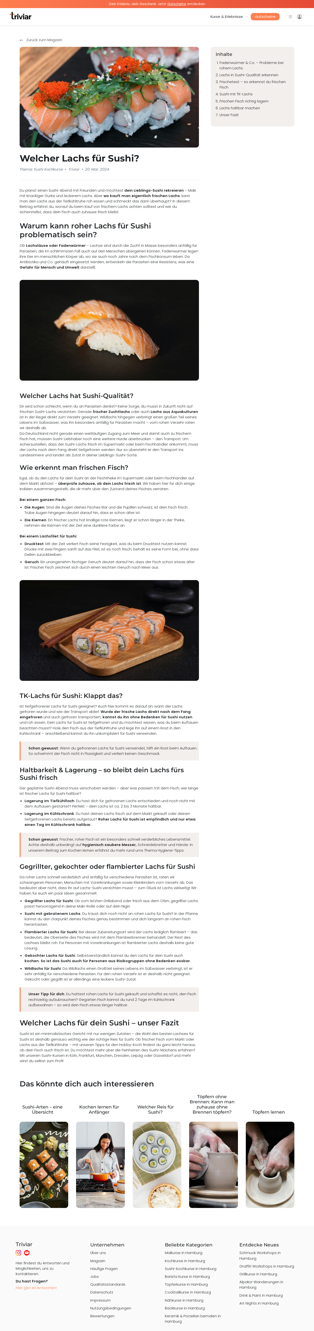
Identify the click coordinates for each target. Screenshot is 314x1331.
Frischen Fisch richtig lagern (244, 101)
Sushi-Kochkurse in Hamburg (190, 1268)
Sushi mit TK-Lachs (236, 94)
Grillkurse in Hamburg (258, 1274)
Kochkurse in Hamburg (185, 1260)
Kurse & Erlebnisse (226, 16)
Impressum (100, 1300)
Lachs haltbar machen (240, 108)
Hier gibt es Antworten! (36, 1287)
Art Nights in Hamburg (259, 1303)
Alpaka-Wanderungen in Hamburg (261, 1284)
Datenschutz (101, 1292)
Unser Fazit (229, 114)
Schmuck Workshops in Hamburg (260, 1255)
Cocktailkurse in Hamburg (188, 1292)
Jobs (94, 1276)
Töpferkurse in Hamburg (186, 1284)
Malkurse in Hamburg (183, 1252)
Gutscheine (265, 16)
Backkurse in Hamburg (185, 1308)
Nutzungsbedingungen (110, 1308)
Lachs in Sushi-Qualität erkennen (249, 74)
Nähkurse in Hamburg (184, 1300)
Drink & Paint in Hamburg (261, 1295)
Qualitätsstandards (107, 1284)
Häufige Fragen (104, 1268)
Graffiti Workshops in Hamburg (266, 1266)
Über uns (98, 1252)
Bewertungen (102, 1316)
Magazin (97, 1260)
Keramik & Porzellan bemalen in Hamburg (193, 1318)
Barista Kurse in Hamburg (187, 1276)
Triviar (74, 169)
